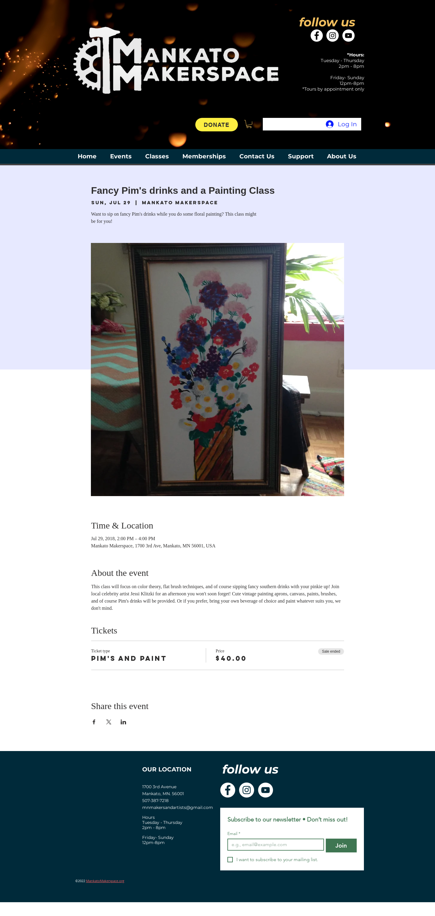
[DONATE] (216, 124)
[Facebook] (316, 35)
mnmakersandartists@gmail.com (177, 807)
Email (233, 833)
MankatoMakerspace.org (105, 881)
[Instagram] (332, 35)
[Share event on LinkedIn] (123, 722)
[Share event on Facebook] (94, 722)
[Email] (274, 844)
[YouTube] (348, 35)
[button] (249, 124)
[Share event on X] (109, 722)
